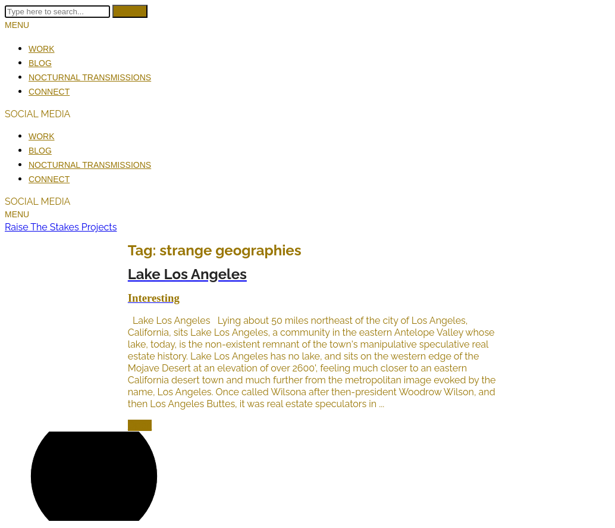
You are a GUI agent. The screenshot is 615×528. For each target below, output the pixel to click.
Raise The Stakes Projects (61, 227)
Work (42, 49)
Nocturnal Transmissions (90, 77)
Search (130, 11)
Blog (40, 63)
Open (140, 425)
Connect (49, 91)
